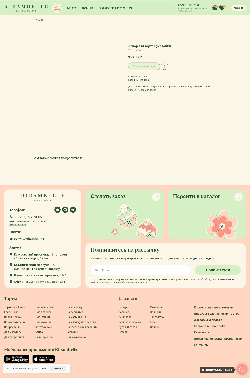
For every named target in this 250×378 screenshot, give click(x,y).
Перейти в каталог (197, 196)
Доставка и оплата (208, 320)
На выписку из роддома (81, 322)
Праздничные (13, 317)
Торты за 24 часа (14, 307)
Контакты (201, 345)
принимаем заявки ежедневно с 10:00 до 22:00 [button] (192, 9)
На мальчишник (76, 317)
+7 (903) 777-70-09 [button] (189, 5)
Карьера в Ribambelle (209, 326)
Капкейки (124, 312)
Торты (10, 298)
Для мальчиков (44, 307)
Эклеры (123, 332)
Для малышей (13, 332)
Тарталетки (157, 317)
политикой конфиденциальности (130, 282)
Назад (38, 19)
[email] (141, 270)
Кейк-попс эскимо (130, 322)
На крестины (12, 327)
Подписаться (218, 270)
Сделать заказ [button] (108, 196)
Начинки (87, 7)
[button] (57, 8)
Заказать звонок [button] (17, 224)
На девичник (75, 312)
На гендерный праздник (82, 327)
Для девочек (43, 312)
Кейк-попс (125, 317)
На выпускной (44, 337)
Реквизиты (202, 332)
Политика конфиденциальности (218, 339)
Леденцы (156, 327)
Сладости (128, 298)
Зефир (123, 307)
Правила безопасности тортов (216, 313)
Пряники (155, 312)
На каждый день (14, 322)
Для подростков (14, 337)
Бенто (39, 332)
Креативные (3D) (45, 327)
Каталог (72, 7)
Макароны (156, 307)
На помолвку (74, 307)
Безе (153, 322)
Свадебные (11, 312)
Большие (72, 332)
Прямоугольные (77, 337)
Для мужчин (43, 322)
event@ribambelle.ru (30, 239)
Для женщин (43, 317)
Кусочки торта (128, 327)
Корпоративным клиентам (115, 7)
